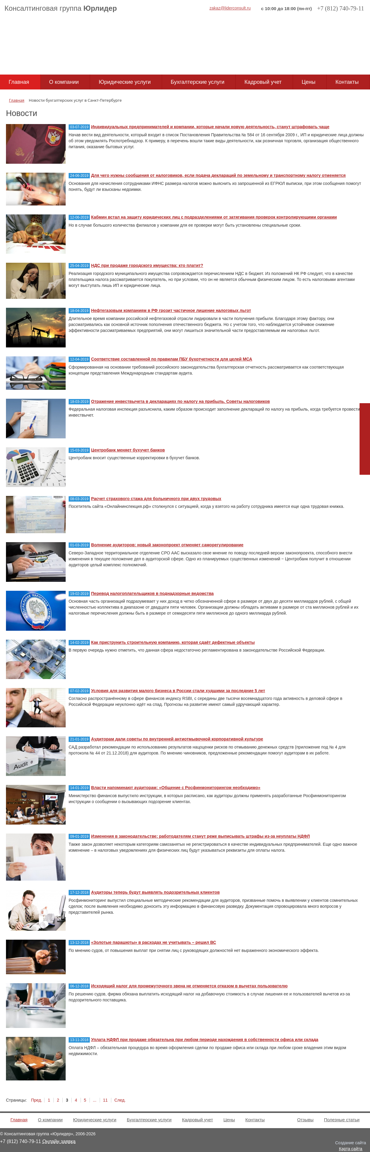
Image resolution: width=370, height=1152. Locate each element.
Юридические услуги (125, 82)
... (94, 1100)
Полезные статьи (342, 1119)
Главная (19, 82)
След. (120, 1100)
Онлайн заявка (58, 1141)
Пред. (36, 1100)
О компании (64, 82)
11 (105, 1100)
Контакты (347, 82)
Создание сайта (350, 1142)
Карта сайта (350, 1148)
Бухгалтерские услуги (197, 82)
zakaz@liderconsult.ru (230, 8)
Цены (308, 82)
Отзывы (305, 1119)
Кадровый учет (263, 82)
